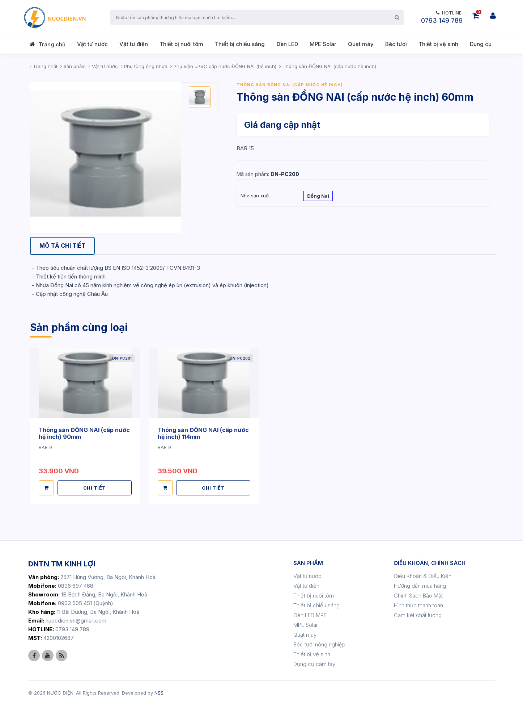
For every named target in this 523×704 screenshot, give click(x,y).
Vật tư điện (133, 44)
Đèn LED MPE (310, 614)
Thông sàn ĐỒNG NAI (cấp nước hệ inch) (290, 84)
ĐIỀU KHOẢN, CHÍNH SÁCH (429, 562)
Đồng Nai (318, 196)
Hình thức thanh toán (418, 604)
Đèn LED (287, 44)
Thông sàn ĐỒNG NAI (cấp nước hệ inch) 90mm (84, 433)
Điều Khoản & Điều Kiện (422, 575)
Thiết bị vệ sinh (438, 44)
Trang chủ (52, 44)
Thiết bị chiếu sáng (240, 44)
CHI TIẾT (94, 487)
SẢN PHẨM (308, 562)
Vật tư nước (92, 44)
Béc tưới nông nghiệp (319, 643)
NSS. (159, 692)
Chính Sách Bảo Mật (418, 594)
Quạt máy (361, 44)
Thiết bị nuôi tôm (181, 44)
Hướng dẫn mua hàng (420, 585)
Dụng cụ (481, 44)
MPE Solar (323, 44)
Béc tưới (396, 44)
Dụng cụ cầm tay (314, 663)
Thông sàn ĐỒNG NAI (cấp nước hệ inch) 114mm (203, 433)
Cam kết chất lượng (418, 614)
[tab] (63, 246)
